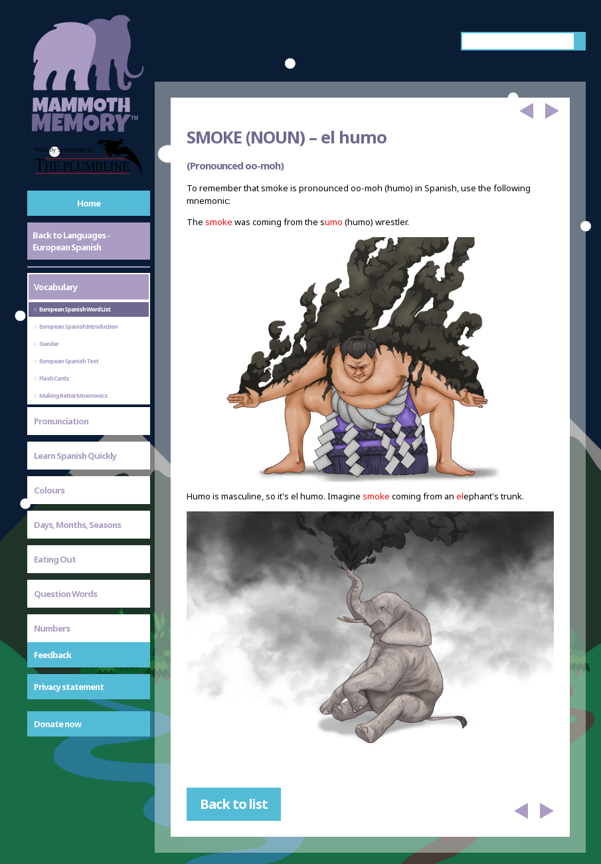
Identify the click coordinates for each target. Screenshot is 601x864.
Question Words (65, 594)
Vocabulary (55, 287)
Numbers (52, 628)
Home (88, 203)
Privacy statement (69, 687)
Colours (49, 490)
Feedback (52, 655)
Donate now (57, 724)
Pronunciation (61, 421)
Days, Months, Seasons (77, 525)
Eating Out (55, 559)
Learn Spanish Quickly (75, 456)
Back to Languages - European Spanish (71, 241)
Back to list (234, 804)
